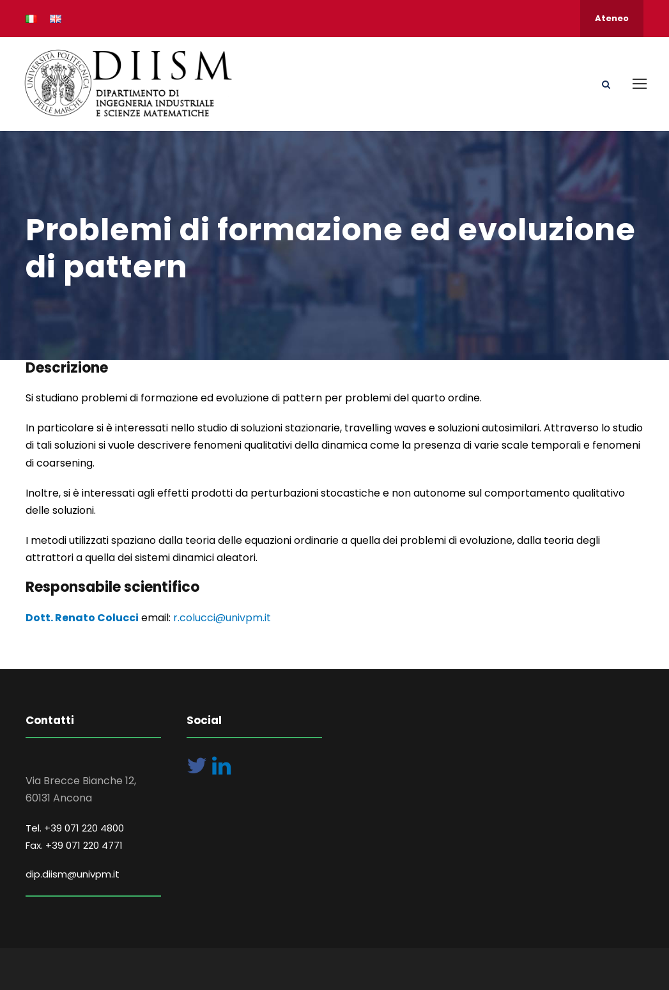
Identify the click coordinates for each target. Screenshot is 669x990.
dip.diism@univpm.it (72, 874)
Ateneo (612, 18)
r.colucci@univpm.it (222, 617)
